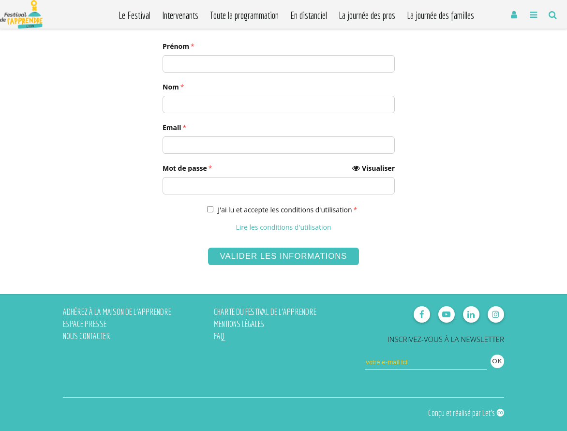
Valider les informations (283, 256)
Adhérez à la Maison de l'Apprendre (117, 312)
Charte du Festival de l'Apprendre (265, 312)
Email (172, 127)
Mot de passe (279, 168)
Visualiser (378, 168)
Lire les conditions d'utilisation (283, 227)
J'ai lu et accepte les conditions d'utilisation (285, 209)
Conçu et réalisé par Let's (466, 413)
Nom (171, 86)
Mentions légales (239, 324)
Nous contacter (86, 336)
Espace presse (84, 324)
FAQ (219, 336)
